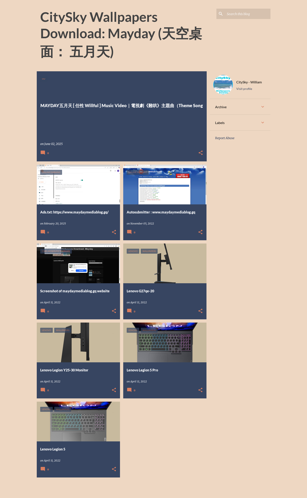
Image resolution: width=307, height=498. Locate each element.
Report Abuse (224, 138)
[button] (200, 153)
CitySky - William (249, 82)
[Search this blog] (247, 14)
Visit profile (244, 89)
